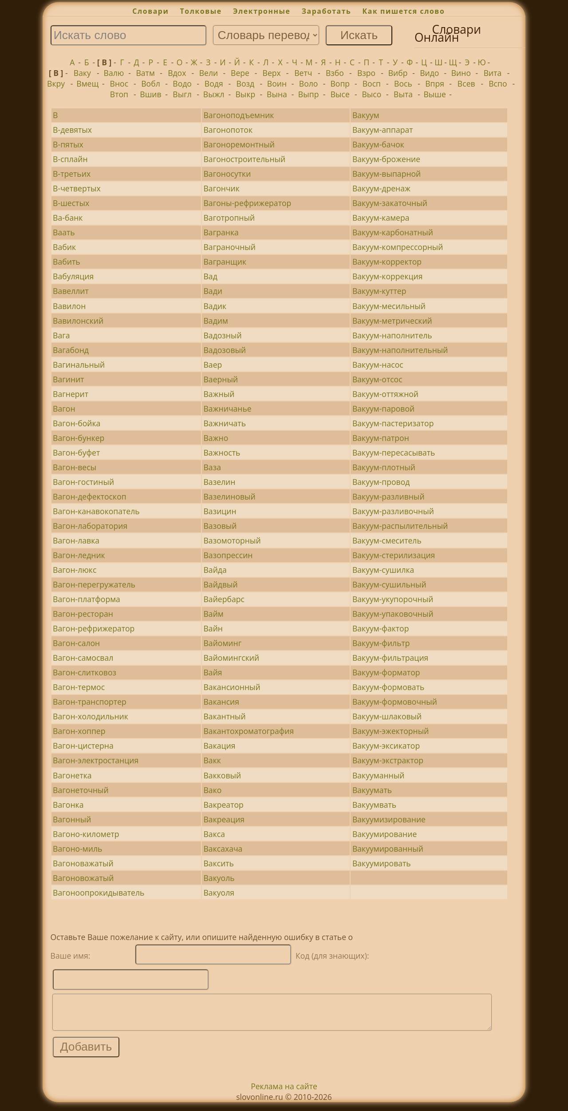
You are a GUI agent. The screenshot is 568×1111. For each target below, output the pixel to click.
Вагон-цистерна (83, 745)
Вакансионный (232, 687)
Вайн (213, 628)
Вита (493, 72)
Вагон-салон (76, 643)
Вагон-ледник (79, 555)
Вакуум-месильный (389, 306)
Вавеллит (71, 291)
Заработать (326, 11)
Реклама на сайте (284, 1092)
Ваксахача (223, 848)
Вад (210, 276)
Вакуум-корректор (387, 261)
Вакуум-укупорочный (393, 599)
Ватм (145, 72)
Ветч (303, 72)
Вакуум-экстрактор (387, 760)
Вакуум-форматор (386, 672)
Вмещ (87, 83)
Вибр (398, 72)
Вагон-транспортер (89, 701)
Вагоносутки (227, 173)
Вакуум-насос (377, 364)
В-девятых (72, 129)
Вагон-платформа (86, 599)
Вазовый (220, 525)
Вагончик (222, 188)
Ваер (213, 364)
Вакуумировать (381, 863)
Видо (429, 72)
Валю (114, 72)
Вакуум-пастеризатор (393, 423)
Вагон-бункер (78, 437)
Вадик (215, 306)
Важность (222, 452)
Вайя (213, 672)
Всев (466, 83)
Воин (277, 83)
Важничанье (228, 408)
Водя (214, 83)
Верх (272, 72)
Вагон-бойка (76, 423)
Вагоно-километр (86, 834)
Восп (372, 83)
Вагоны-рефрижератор (248, 203)
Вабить (66, 261)
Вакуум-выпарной (386, 173)
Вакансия (222, 701)
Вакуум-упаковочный (393, 613)
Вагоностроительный (245, 159)
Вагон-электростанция (95, 760)
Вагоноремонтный (239, 144)
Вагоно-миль (77, 848)
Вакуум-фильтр (381, 643)
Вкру (56, 83)
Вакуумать (372, 790)
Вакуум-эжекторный (390, 731)
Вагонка (68, 804)
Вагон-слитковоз (84, 672)
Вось (403, 83)
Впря (434, 83)
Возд (246, 83)
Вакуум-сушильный (389, 584)
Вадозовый (225, 350)
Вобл (150, 83)
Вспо (498, 83)
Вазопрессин (228, 555)
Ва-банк (68, 217)
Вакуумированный (387, 848)
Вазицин (220, 511)
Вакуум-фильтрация (390, 657)
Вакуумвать (374, 804)
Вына (277, 94)
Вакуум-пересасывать (393, 452)
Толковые (201, 11)
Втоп (119, 94)
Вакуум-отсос (377, 379)
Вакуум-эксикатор (386, 745)
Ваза (212, 467)
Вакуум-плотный (383, 467)
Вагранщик (225, 261)
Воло (308, 83)
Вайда (215, 569)
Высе (340, 94)
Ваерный (221, 379)
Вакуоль (219, 878)
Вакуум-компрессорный (397, 247)
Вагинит (68, 379)
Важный (219, 394)
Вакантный (225, 716)
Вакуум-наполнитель (392, 335)
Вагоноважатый (83, 863)
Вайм (214, 613)
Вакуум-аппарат (382, 129)
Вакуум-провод (381, 481)
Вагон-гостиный (83, 481)
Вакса (214, 834)
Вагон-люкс (74, 569)
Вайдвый (221, 584)
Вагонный (72, 819)
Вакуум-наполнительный (400, 350)
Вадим (216, 320)
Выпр (308, 94)
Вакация (220, 745)
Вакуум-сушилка (383, 569)
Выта (403, 94)
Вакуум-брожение (386, 159)
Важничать (225, 423)
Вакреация (224, 819)
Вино (461, 72)
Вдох (177, 72)
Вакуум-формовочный (394, 701)
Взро (366, 72)
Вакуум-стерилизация (393, 555)
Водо (182, 83)
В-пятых (68, 144)
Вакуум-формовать (388, 687)
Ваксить (219, 863)
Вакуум (365, 115)
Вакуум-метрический (392, 320)
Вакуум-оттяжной (385, 394)
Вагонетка (72, 775)
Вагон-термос (79, 687)
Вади (213, 291)
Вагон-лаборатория (90, 525)
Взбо (335, 72)
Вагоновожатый (83, 878)
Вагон (64, 408)
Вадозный (223, 335)
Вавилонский (78, 320)
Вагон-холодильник (90, 716)
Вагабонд (71, 350)
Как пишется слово (404, 11)
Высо (371, 94)
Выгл (182, 94)
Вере (240, 72)
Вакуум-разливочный (393, 511)
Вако (213, 790)
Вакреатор (224, 804)
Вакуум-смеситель (387, 540)
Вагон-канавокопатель (96, 511)
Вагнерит (70, 394)
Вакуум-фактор (380, 628)
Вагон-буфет (76, 452)
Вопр (340, 83)
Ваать (64, 232)
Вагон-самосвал (83, 657)
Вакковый (222, 775)
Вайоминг (223, 643)
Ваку (82, 72)
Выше (434, 94)
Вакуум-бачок (378, 144)
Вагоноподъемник (239, 115)
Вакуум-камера (381, 217)
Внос (119, 83)
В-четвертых (77, 188)
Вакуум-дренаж (381, 188)
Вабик (64, 247)
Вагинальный (79, 364)
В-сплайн (70, 159)
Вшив (150, 94)
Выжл (214, 94)
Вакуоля (219, 892)
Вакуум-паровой (383, 408)
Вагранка (221, 232)
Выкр (246, 94)
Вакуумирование (384, 834)
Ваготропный (229, 217)
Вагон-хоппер (79, 731)
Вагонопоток (228, 129)
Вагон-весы (74, 467)
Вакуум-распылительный (400, 525)
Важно (216, 437)
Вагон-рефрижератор (93, 628)
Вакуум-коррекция (387, 276)
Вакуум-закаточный (389, 203)
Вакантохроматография (249, 731)
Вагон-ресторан (83, 613)
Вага (61, 335)
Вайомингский (232, 657)
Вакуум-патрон (380, 437)
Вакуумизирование (389, 819)
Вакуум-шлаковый (387, 716)
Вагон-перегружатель (94, 584)
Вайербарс (224, 599)
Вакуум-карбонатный (392, 232)
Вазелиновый (230, 496)
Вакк (212, 760)
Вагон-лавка (76, 540)
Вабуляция (73, 276)
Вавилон (69, 306)
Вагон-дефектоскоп (89, 496)
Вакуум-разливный (388, 496)
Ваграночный (230, 247)
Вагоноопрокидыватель (98, 892)
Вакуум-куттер (379, 291)
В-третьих (72, 173)
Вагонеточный (81, 790)
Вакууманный (378, 775)
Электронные (262, 11)
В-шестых (71, 203)
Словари (150, 11)
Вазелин (220, 481)
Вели (208, 72)
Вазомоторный (232, 540)
